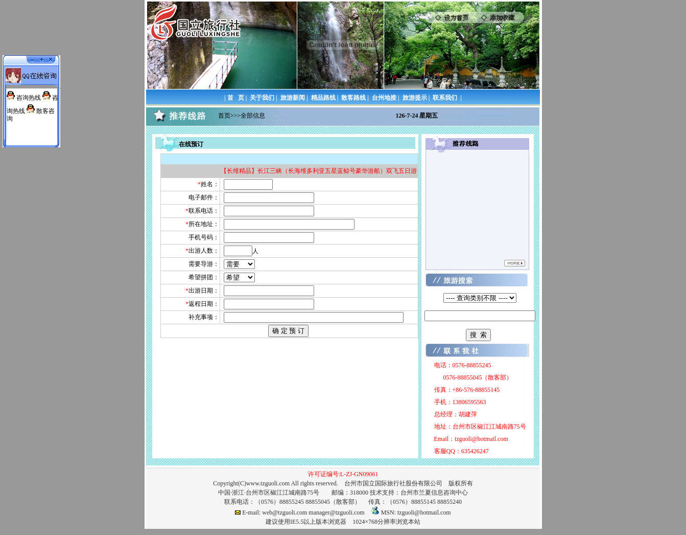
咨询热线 (28, 97)
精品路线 (323, 97)
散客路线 (353, 97)
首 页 (235, 97)
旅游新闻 (292, 97)
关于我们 (262, 97)
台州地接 (384, 97)
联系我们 (445, 97)
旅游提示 (415, 97)
